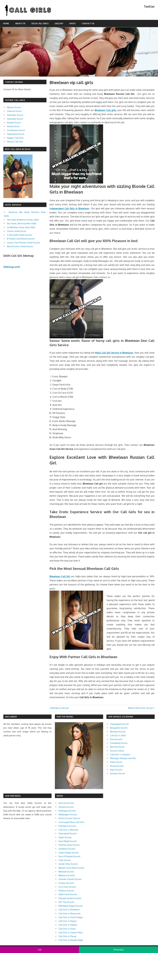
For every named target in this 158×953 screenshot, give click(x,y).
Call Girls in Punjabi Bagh (71, 940)
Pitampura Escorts (67, 826)
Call (39, 949)
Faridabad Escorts (119, 743)
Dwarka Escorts (66, 807)
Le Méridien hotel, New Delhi (21, 227)
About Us (20, 23)
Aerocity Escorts (66, 803)
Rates (72, 23)
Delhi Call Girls (40, 23)
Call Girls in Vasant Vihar (70, 932)
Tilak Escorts (65, 860)
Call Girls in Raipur (68, 921)
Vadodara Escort (15, 118)
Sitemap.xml (11, 266)
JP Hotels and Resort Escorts (21, 238)
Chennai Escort (14, 111)
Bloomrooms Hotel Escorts (20, 246)
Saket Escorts (65, 837)
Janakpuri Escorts (67, 848)
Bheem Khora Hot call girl (140, 708)
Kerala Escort (13, 126)
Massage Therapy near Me (123, 758)
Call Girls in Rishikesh (69, 909)
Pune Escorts (116, 739)
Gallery (59, 23)
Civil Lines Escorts (67, 886)
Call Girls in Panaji (67, 936)
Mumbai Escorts (118, 731)
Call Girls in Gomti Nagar (71, 917)
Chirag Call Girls (66, 883)
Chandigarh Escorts (119, 724)
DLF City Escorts (66, 902)
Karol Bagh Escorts (68, 841)
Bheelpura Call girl (60, 708)
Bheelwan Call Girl (60, 576)
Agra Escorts (116, 769)
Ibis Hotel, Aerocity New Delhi (21, 223)
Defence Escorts (66, 890)
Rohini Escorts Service (69, 818)
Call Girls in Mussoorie (69, 913)
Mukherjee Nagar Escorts (71, 905)
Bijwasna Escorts (67, 875)
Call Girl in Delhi (118, 735)
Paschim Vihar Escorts (69, 845)
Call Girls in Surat (67, 928)
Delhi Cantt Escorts (68, 894)
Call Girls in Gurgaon (120, 754)
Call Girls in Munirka (68, 829)
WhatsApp (118, 949)
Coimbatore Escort (16, 130)
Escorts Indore (117, 750)
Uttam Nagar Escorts (69, 852)
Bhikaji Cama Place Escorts (71, 867)
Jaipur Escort (116, 762)
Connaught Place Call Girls (71, 822)
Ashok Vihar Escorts (68, 864)
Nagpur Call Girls (15, 137)
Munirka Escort (117, 746)
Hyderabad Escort (15, 134)
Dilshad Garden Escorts (70, 898)
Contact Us (88, 23)
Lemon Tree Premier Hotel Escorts (23, 242)
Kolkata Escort (14, 122)
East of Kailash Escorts (69, 856)
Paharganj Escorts (67, 810)
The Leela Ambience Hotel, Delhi (23, 219)
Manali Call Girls (15, 141)
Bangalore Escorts (119, 727)
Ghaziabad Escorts (68, 833)
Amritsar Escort (117, 773)
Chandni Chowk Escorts (70, 879)
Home (6, 23)
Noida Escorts (117, 766)
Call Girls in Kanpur (68, 924)
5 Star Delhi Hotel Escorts (19, 235)
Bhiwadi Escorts (66, 871)
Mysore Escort (14, 107)
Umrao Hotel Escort (16, 231)
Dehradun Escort (15, 115)
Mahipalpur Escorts (68, 814)
